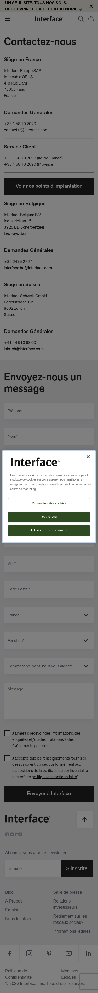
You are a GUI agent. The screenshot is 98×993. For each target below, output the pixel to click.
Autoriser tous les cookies (49, 530)
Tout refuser (49, 516)
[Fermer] (88, 456)
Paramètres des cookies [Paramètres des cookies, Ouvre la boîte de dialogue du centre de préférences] (49, 503)
